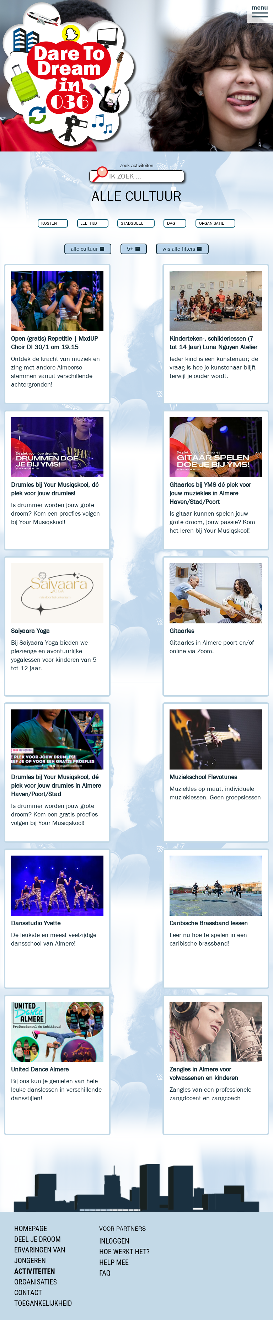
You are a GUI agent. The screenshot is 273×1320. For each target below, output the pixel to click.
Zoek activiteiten (137, 165)
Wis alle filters (182, 249)
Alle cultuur (88, 249)
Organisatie (211, 223)
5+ (133, 249)
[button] (260, 11)
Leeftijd (88, 223)
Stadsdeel (132, 223)
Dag (171, 223)
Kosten (49, 223)
